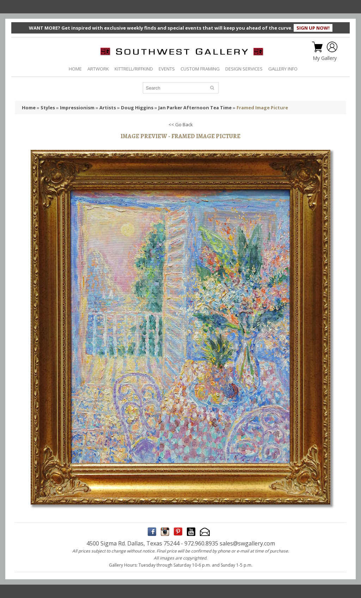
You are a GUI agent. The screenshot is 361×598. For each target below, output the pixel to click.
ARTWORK (98, 69)
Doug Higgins (137, 107)
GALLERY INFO (283, 69)
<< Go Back (181, 124)
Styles (48, 107)
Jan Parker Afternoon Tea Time (195, 107)
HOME (75, 69)
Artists (107, 107)
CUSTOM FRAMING (200, 69)
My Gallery (325, 58)
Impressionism (77, 107)
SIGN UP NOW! (313, 28)
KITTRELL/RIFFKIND (134, 69)
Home (29, 107)
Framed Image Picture (262, 107)
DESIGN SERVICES (244, 69)
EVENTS (167, 69)
